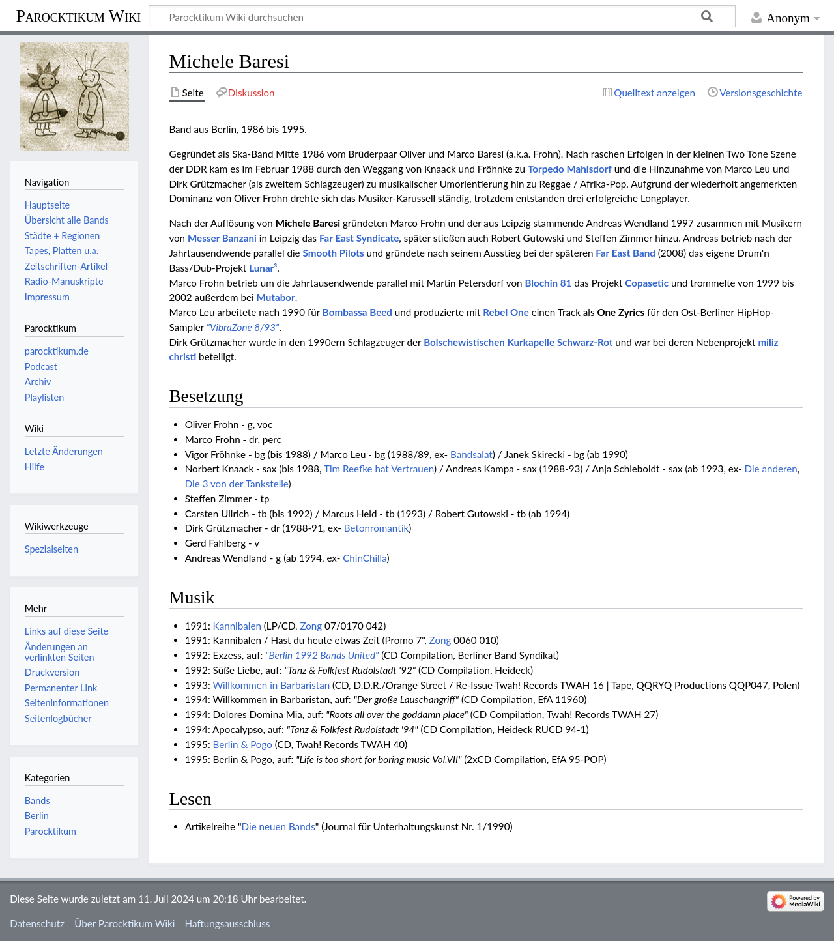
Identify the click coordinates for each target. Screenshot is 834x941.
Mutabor (276, 297)
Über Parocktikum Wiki (124, 923)
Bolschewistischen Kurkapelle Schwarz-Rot (518, 342)
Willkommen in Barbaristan (271, 685)
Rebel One (505, 312)
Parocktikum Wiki (78, 15)
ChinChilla (364, 558)
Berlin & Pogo (242, 744)
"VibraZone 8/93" (243, 327)
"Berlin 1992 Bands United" (322, 655)
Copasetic (647, 283)
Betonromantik (376, 528)
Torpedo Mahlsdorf (570, 169)
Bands (37, 800)
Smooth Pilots (333, 253)
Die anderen (771, 468)
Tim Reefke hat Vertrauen (379, 468)
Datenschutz (37, 923)
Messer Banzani (222, 238)
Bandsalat (471, 454)
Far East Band (625, 253)
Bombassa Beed (357, 312)
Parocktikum (50, 831)
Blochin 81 (548, 283)
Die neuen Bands (278, 826)
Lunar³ (263, 268)
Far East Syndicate (359, 238)
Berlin (37, 815)
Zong (311, 625)
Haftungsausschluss (227, 923)
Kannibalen (237, 625)
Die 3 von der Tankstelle (237, 483)
